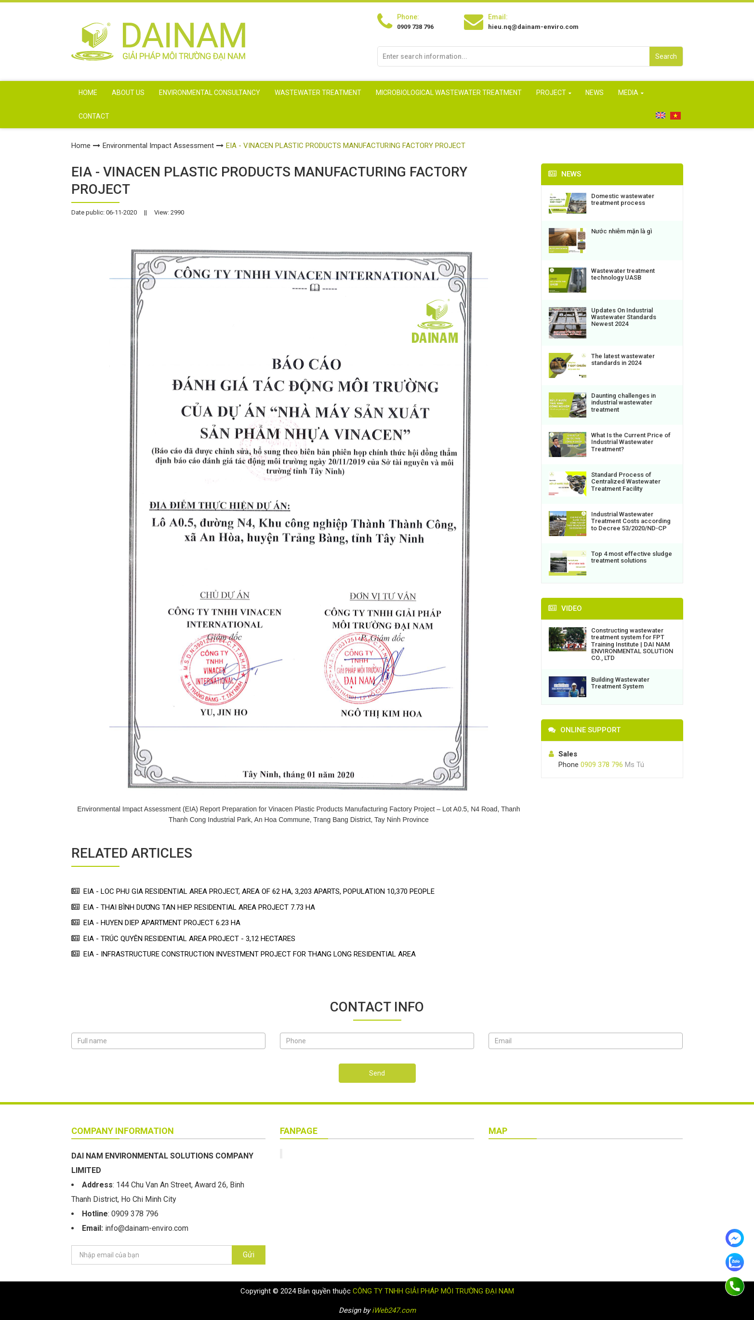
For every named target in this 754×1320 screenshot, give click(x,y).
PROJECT (551, 92)
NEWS (594, 92)
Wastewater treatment (318, 92)
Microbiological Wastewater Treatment (449, 92)
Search (666, 56)
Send (377, 1073)
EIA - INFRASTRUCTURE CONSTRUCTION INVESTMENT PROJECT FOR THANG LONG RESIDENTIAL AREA (249, 954)
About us (128, 92)
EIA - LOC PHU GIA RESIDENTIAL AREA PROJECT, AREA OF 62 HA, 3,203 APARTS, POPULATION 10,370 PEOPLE (259, 891)
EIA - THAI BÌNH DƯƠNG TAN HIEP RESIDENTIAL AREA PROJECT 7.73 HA (199, 907)
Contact (94, 116)
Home (88, 92)
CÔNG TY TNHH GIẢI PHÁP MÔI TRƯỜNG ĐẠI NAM (433, 1291)
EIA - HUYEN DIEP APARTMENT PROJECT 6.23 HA (161, 922)
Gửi (248, 1254)
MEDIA (628, 92)
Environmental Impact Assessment (158, 145)
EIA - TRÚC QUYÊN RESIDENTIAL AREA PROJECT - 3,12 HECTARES (189, 938)
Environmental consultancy (209, 92)
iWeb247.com (394, 1310)
